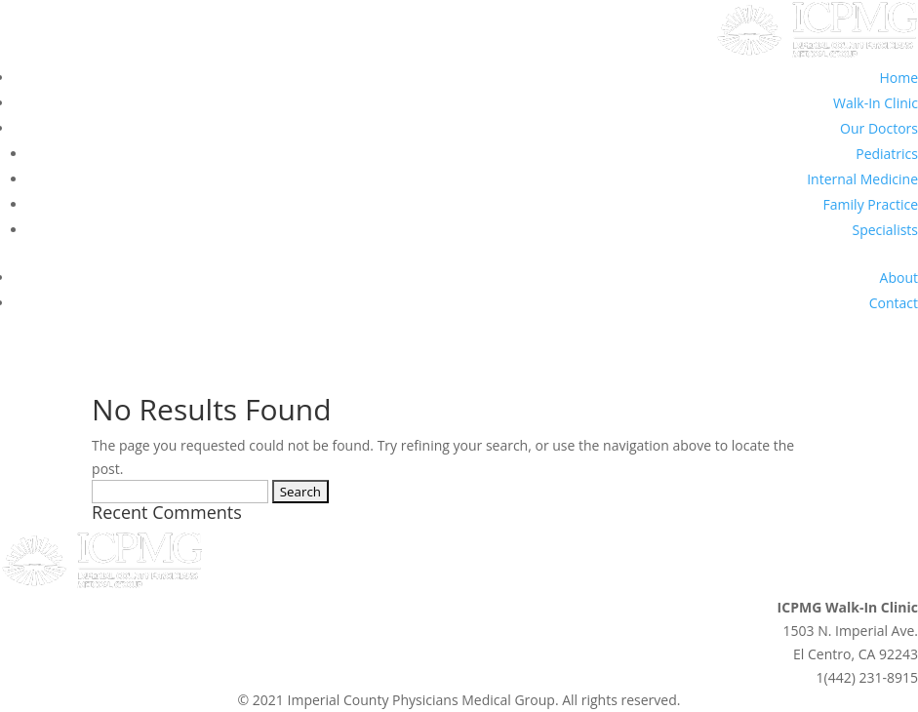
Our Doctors (879, 128)
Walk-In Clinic (875, 103)
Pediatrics (887, 153)
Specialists (885, 229)
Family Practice (870, 204)
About (899, 277)
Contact (893, 303)
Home (898, 77)
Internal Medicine (862, 179)
